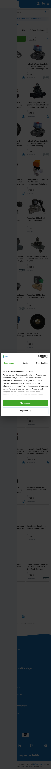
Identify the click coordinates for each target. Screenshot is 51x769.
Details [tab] (25, 363)
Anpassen (25, 411)
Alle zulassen (25, 403)
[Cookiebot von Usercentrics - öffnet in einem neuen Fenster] (38, 356)
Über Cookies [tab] (42, 363)
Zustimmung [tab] (9, 363)
